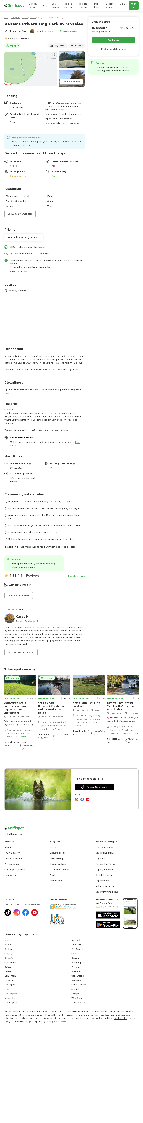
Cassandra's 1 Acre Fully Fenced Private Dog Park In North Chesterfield (16, 707)
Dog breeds (98, 5)
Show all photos (71, 81)
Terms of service (13, 858)
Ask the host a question (21, 652)
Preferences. (60, 1021)
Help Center (10, 875)
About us (9, 847)
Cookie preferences (14, 869)
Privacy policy (11, 864)
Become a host (110, 5)
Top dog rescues (67, 5)
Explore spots (57, 853)
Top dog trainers (83, 5)
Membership (57, 858)
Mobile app (56, 880)
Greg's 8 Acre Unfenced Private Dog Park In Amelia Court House (51, 707)
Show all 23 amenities (20, 213)
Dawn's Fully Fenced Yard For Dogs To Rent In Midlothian (121, 706)
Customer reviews (60, 869)
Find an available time (113, 49)
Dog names (55, 5)
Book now (113, 40)
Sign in (122, 5)
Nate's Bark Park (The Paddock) (86, 704)
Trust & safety (12, 853)
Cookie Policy (120, 1018)
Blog (45, 5)
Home (53, 847)
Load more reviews (18, 595)
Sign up (133, 5)
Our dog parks (33, 5)
